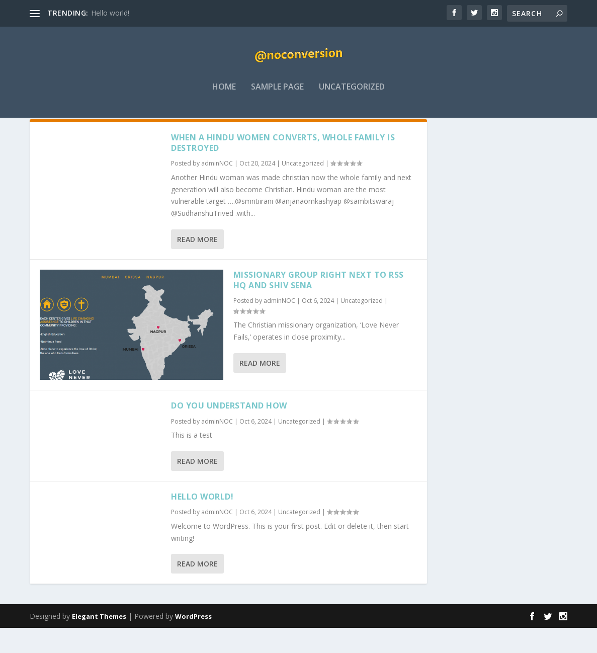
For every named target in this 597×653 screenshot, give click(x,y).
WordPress (193, 641)
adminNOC (217, 189)
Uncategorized (352, 94)
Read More (197, 264)
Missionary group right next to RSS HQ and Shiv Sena (318, 305)
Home (224, 94)
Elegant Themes (99, 641)
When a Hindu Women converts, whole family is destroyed (283, 168)
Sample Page (277, 94)
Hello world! (110, 13)
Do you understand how (229, 430)
